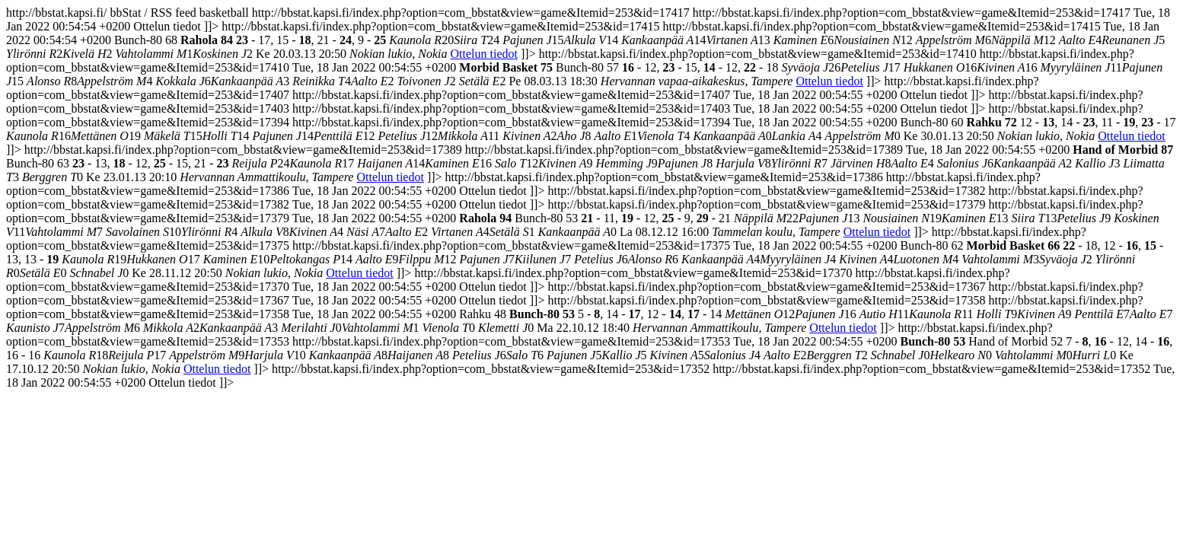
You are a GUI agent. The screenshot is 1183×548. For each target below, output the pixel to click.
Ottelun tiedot (484, 53)
